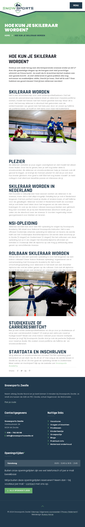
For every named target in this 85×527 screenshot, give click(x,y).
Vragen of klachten (58, 424)
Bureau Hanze (47, 514)
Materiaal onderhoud (60, 444)
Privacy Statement (69, 512)
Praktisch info (56, 441)
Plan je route (10, 402)
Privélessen (54, 428)
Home (7, 35)
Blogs (52, 437)
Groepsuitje (55, 434)
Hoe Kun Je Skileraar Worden (30, 35)
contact (30, 484)
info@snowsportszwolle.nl (19, 435)
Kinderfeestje (55, 431)
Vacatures (54, 421)
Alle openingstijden (18, 490)
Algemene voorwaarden (50, 512)
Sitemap (35, 512)
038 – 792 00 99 (14, 432)
